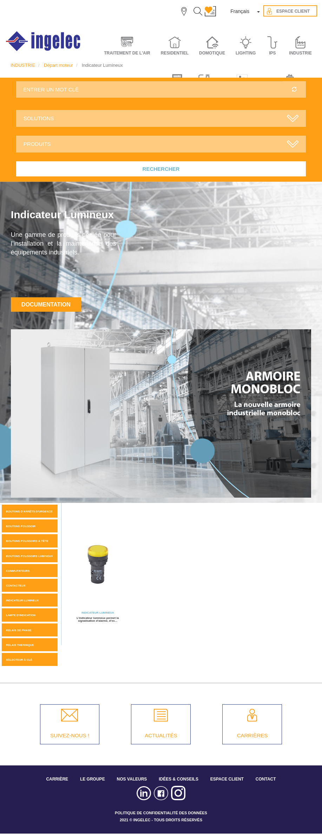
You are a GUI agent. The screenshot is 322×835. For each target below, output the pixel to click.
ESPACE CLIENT (227, 779)
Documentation (46, 305)
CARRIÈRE (57, 779)
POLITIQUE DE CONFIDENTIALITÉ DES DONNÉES (161, 813)
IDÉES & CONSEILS (178, 779)
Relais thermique (20, 645)
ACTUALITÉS (161, 735)
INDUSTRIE (23, 65)
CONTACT (266, 779)
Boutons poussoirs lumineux (29, 556)
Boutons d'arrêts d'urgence (29, 511)
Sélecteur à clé (19, 659)
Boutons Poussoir (20, 526)
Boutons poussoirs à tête (27, 541)
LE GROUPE (92, 779)
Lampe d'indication (20, 615)
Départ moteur (58, 65)
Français (239, 11)
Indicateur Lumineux (22, 600)
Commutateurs (18, 570)
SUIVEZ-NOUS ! (69, 735)
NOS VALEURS (132, 779)
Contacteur (15, 585)
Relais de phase (18, 630)
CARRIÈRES (252, 735)
